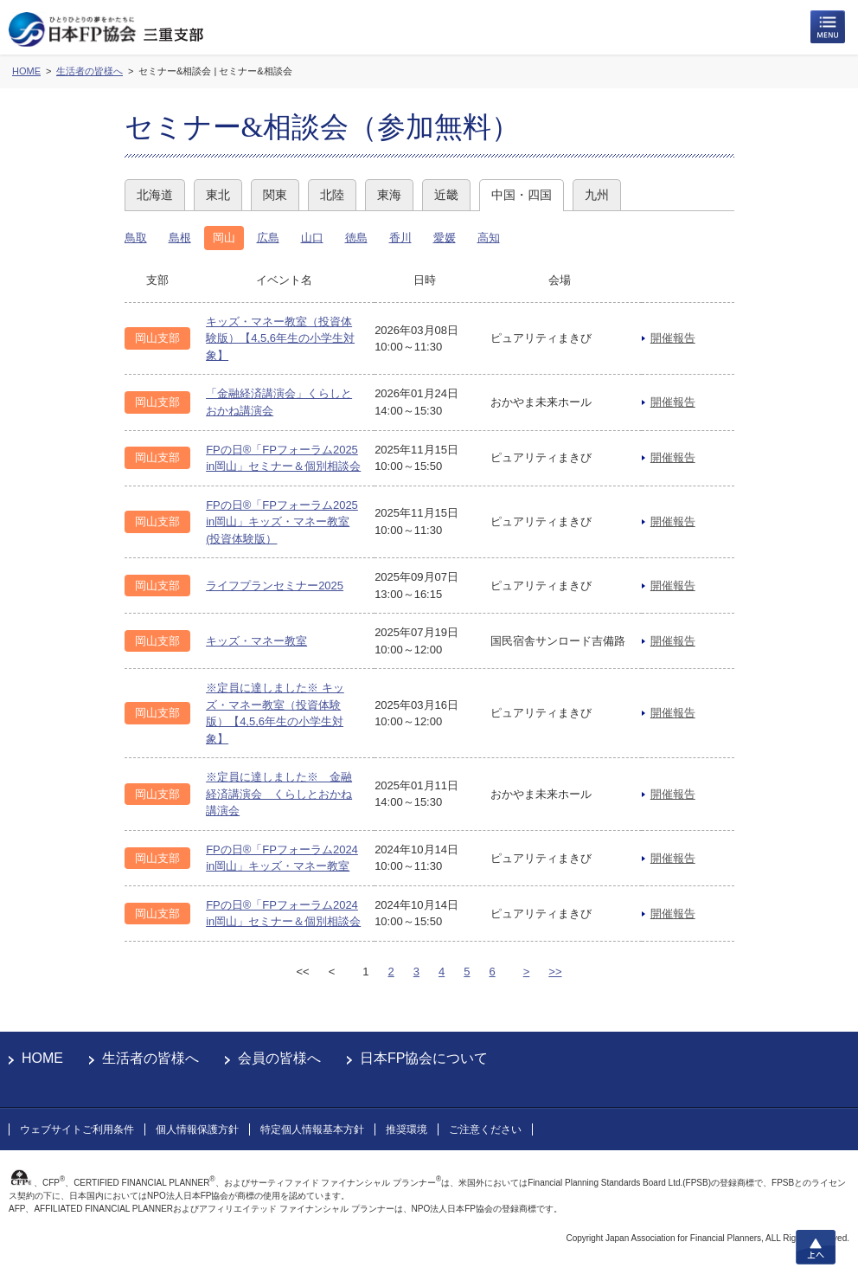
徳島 (356, 237)
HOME (42, 1058)
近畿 (446, 195)
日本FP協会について (424, 1058)
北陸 (332, 195)
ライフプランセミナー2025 (274, 585)
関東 (275, 195)
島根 (180, 237)
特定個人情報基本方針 (312, 1129)
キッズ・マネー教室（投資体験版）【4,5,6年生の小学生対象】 (280, 338)
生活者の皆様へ (150, 1058)
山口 (312, 237)
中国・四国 (521, 195)
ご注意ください (485, 1129)
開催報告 (672, 337)
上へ (815, 1247)
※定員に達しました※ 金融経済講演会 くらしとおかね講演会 (279, 793)
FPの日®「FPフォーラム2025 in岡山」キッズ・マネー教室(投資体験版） (282, 522)
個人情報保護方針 (197, 1129)
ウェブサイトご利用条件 (77, 1129)
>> (554, 971)
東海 (389, 195)
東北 (218, 195)
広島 (268, 237)
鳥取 (136, 237)
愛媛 (444, 237)
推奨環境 (406, 1129)
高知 (488, 237)
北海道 (155, 195)
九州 (597, 195)
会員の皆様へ (279, 1058)
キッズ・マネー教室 (256, 640)
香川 (400, 237)
